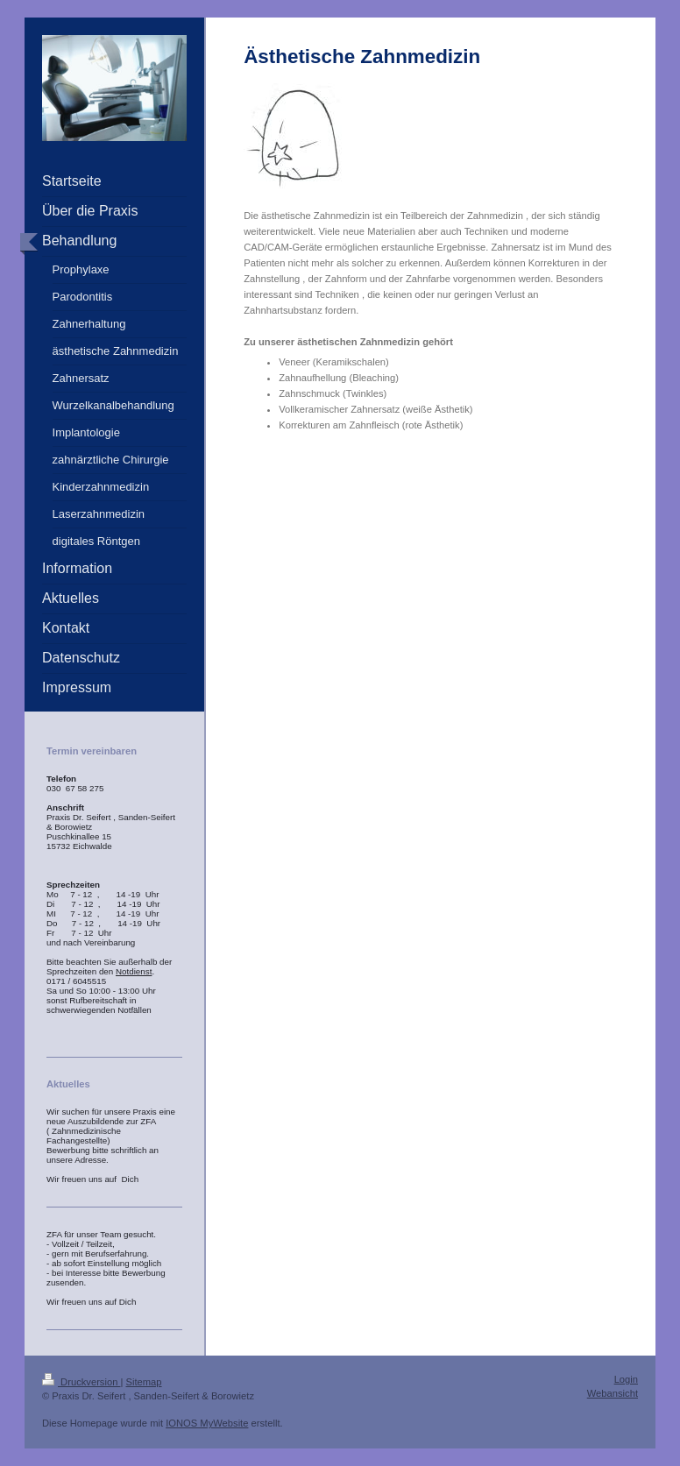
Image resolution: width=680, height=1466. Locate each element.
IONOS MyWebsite (207, 1423)
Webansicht (612, 1393)
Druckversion (81, 1382)
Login (626, 1379)
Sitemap (144, 1382)
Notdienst (134, 971)
